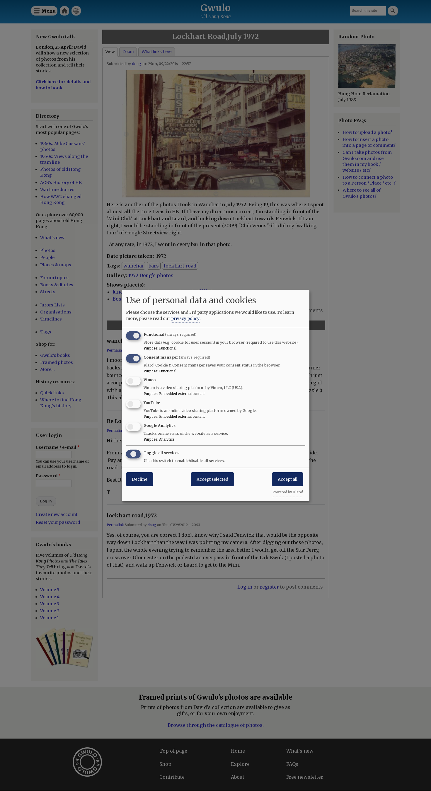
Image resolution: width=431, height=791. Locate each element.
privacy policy (185, 318)
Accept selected (212, 479)
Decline (139, 479)
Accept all (287, 479)
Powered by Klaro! (287, 492)
